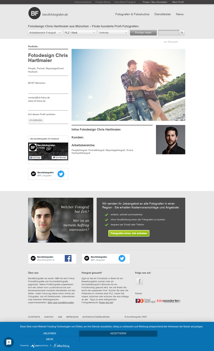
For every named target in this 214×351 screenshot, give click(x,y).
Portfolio (33, 46)
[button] (45, 33)
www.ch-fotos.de (36, 101)
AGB (60, 317)
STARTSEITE (34, 317)
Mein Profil (178, 2)
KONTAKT (49, 317)
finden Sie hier (106, 303)
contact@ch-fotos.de (39, 98)
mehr (182, 339)
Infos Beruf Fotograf (124, 2)
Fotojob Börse (103, 2)
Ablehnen (48, 339)
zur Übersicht (171, 42)
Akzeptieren (115, 339)
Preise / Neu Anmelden (155, 2)
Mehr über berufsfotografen (61, 303)
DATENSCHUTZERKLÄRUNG (96, 317)
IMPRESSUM (72, 317)
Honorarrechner (83, 2)
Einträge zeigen (143, 32)
